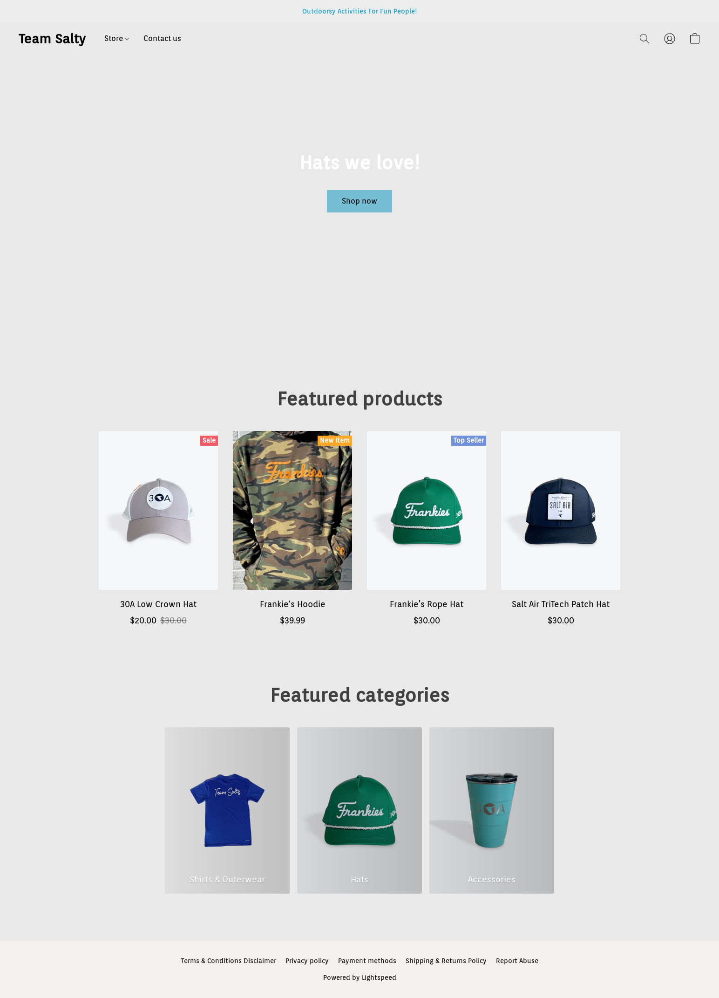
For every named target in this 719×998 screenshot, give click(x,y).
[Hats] (359, 810)
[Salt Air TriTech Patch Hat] (560, 533)
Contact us (162, 38)
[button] (52, 38)
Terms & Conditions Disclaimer (228, 960)
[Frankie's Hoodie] (292, 533)
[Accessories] (491, 810)
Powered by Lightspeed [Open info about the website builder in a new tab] (359, 977)
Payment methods (367, 960)
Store (116, 38)
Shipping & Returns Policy (446, 960)
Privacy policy (307, 960)
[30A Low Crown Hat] (158, 533)
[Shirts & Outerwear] (227, 810)
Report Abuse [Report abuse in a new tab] (517, 960)
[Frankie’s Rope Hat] (426, 533)
